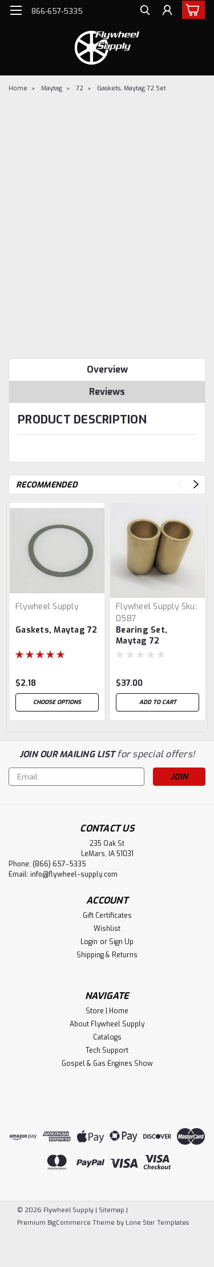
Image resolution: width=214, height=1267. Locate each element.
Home (18, 88)
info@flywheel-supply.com (74, 874)
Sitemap (111, 1210)
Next (196, 484)
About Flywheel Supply (107, 1024)
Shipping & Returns (107, 955)
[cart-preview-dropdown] (190, 10)
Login (89, 941)
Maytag (51, 88)
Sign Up (121, 941)
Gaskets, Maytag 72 (56, 630)
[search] (144, 11)
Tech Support (107, 1050)
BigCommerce (69, 1222)
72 (79, 88)
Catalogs (107, 1037)
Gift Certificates (107, 915)
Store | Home (107, 1011)
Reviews (107, 392)
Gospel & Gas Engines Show (107, 1063)
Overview (107, 369)
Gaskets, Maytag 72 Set (131, 88)
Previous (180, 484)
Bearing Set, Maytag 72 (141, 635)
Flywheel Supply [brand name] (47, 606)
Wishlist (107, 928)
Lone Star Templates (157, 1222)
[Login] (167, 11)
